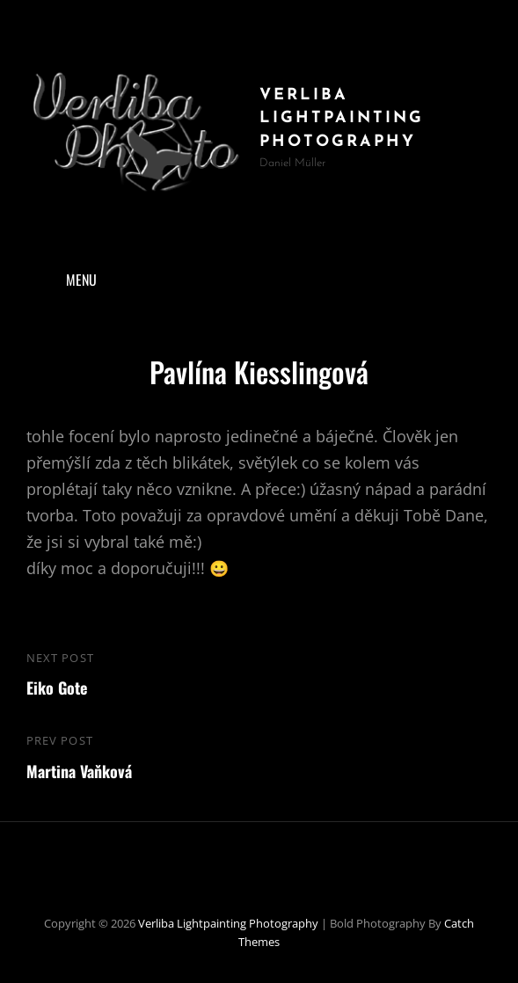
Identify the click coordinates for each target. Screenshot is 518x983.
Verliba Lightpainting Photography (341, 118)
